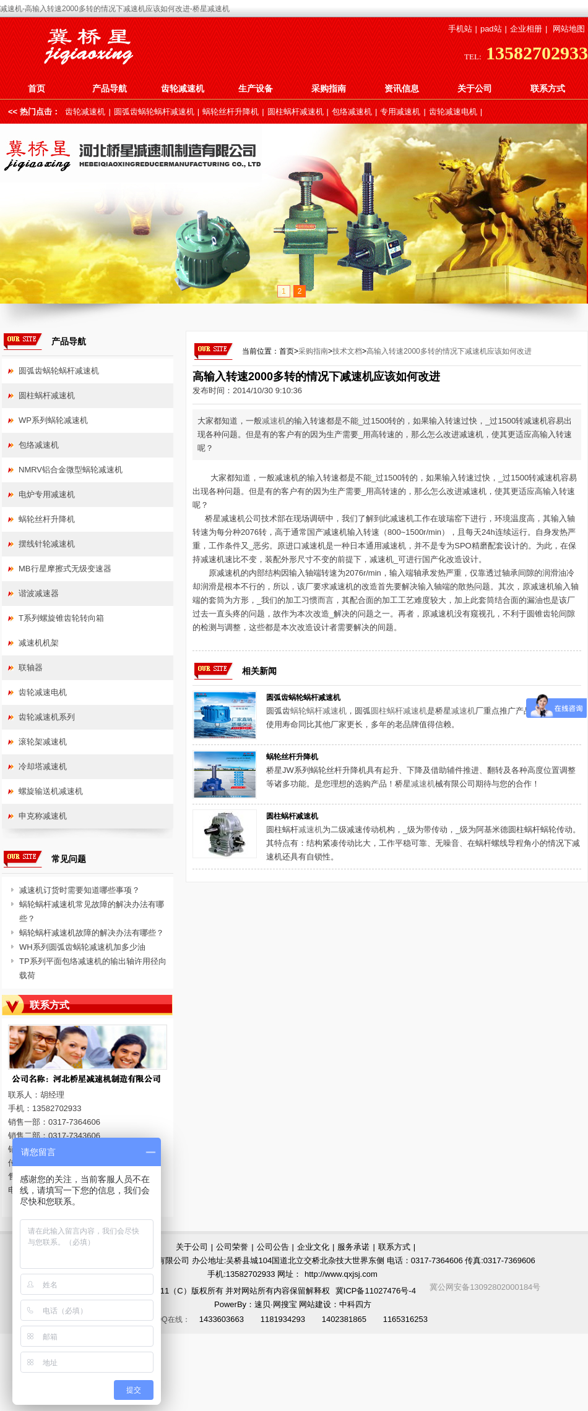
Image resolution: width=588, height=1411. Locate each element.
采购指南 (328, 88)
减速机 (274, 420)
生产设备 (255, 88)
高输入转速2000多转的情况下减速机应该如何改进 (449, 351)
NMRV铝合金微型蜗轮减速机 (71, 469)
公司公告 (273, 1246)
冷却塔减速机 (43, 766)
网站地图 (569, 28)
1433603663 (221, 1319)
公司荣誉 (232, 1246)
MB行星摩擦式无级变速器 (65, 568)
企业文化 (313, 1246)
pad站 (491, 28)
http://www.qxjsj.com (341, 1274)
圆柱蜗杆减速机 (295, 111)
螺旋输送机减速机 (51, 791)
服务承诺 (353, 1246)
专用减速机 (400, 111)
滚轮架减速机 (43, 741)
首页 (36, 88)
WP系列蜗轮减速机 (53, 420)
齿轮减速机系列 (47, 717)
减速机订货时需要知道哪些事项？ (79, 890)
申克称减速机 (43, 816)
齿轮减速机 (182, 88)
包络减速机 (352, 111)
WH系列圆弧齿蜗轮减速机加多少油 (82, 947)
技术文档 (347, 351)
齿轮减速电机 (453, 111)
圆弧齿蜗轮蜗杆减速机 (154, 111)
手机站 (460, 28)
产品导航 (109, 88)
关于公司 (474, 88)
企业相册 (526, 28)
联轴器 (31, 667)
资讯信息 (401, 88)
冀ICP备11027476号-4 (375, 1290)
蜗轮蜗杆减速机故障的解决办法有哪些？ (91, 932)
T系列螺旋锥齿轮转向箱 (61, 618)
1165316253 (405, 1319)
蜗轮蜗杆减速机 (318, 710)
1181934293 (283, 1319)
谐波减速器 (39, 593)
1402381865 (344, 1319)
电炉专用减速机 (47, 494)
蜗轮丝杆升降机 (230, 111)
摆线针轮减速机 (47, 543)
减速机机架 (39, 642)
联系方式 (547, 88)
